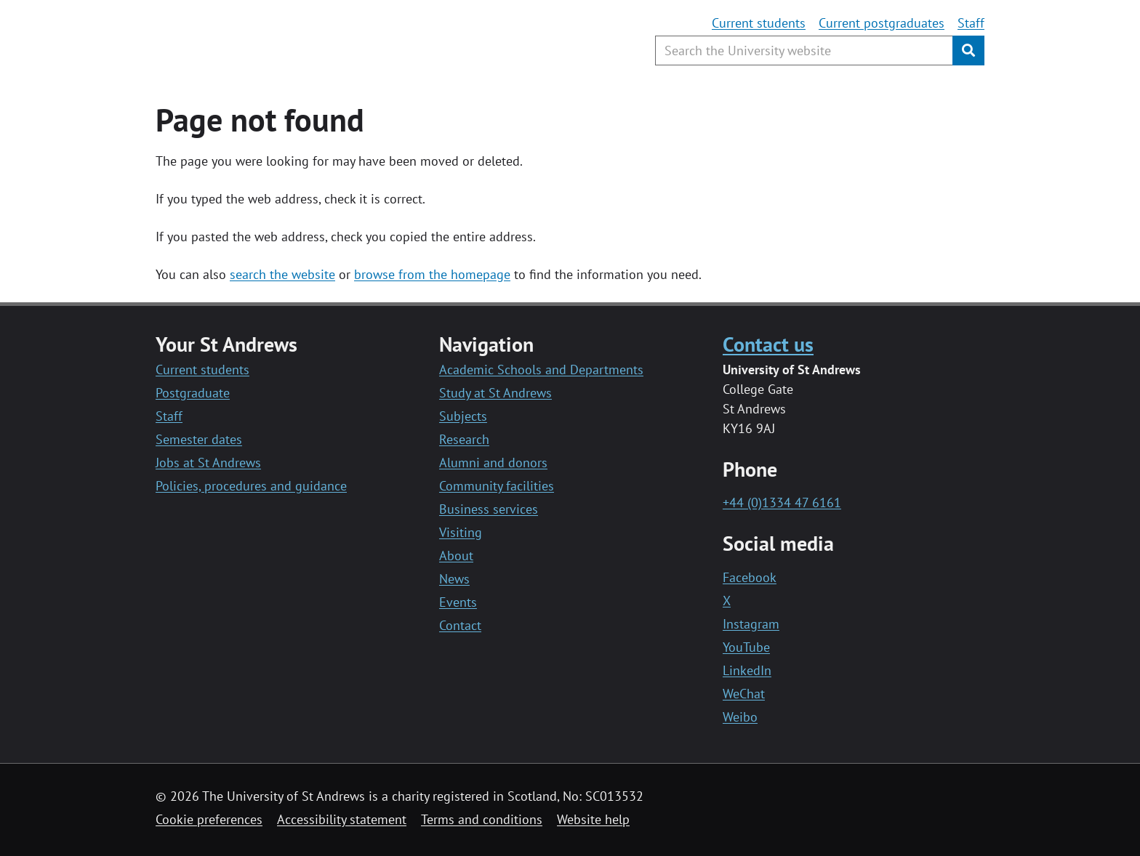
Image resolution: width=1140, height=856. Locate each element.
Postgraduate (193, 392)
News (454, 578)
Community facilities (496, 485)
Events (458, 602)
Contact (460, 625)
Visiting (460, 532)
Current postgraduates (881, 23)
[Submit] (968, 50)
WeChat (744, 693)
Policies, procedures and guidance (251, 485)
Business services (488, 509)
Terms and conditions (481, 819)
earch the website (285, 274)
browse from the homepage (432, 274)
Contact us (768, 344)
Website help (593, 819)
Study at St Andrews (495, 392)
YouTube (746, 647)
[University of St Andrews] (274, 40)
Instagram (751, 623)
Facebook (749, 577)
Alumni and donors (493, 462)
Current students (759, 23)
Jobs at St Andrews (208, 462)
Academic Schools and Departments (541, 369)
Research (464, 439)
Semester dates (199, 439)
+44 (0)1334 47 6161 (782, 502)
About (456, 555)
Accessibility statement (341, 819)
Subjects (463, 416)
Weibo (740, 716)
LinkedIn (747, 670)
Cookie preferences (209, 819)
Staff (971, 23)
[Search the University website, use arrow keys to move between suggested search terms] (804, 50)
